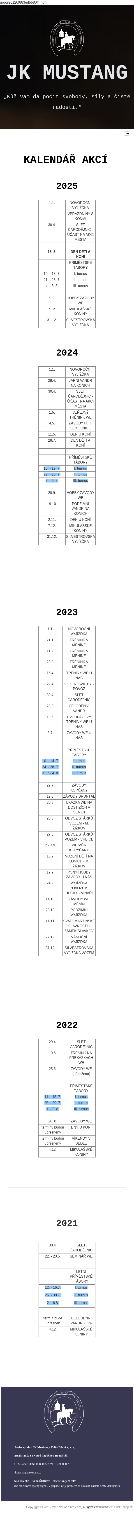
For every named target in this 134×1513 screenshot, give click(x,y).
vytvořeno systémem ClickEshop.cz (110, 1507)
